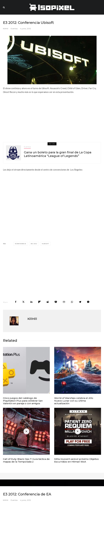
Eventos (14, 28)
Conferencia (21, 243)
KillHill (5, 28)
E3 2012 (34, 243)
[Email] (64, 302)
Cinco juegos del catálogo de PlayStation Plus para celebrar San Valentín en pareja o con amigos (23, 401)
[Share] (15, 302)
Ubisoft (46, 243)
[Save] (56, 302)
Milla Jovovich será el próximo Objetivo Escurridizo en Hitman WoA (76, 460)
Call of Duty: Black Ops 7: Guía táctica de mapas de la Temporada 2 (26, 460)
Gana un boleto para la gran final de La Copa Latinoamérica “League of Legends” (57, 154)
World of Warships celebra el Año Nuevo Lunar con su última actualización (73, 401)
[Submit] (48, 302)
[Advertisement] (52, 117)
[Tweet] (23, 302)
